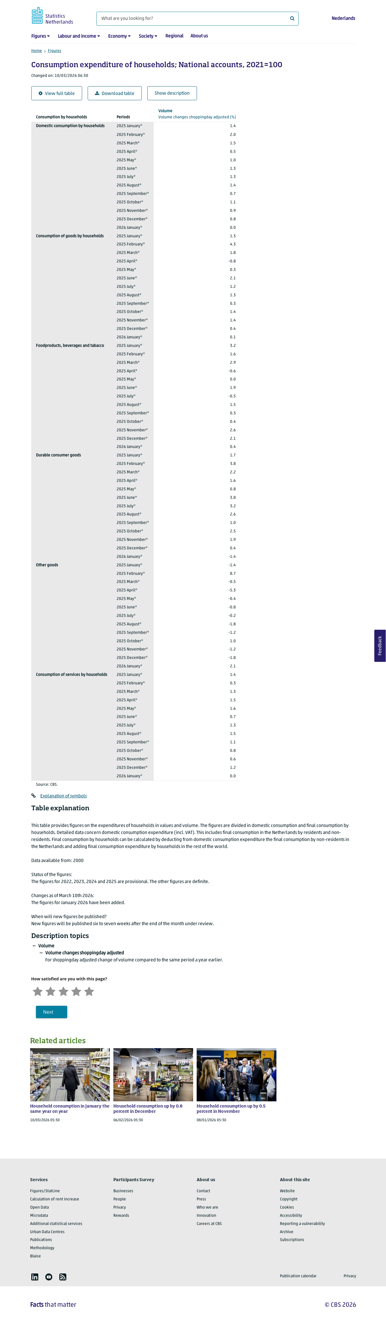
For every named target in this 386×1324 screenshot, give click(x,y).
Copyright (288, 1199)
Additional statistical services (56, 1224)
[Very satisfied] (89, 991)
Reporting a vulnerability (302, 1224)
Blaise (35, 1256)
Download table (114, 93)
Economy (117, 36)
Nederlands (343, 18)
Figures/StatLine (45, 1191)
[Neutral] (63, 991)
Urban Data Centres (47, 1232)
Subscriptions (292, 1240)
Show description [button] (172, 93)
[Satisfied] (76, 991)
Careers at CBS (209, 1224)
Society (146, 36)
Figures (38, 36)
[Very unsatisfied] (37, 991)
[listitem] (34, 1277)
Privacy (119, 1207)
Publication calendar (298, 1276)
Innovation (206, 1216)
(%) (197, 113)
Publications (41, 1240)
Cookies (287, 1207)
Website (287, 1191)
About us (199, 36)
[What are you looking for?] (197, 19)
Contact (203, 1191)
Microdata (39, 1216)
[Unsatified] (50, 991)
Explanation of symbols (63, 796)
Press (201, 1199)
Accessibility (291, 1216)
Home (36, 51)
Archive (286, 1232)
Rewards (121, 1216)
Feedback (380, 645)
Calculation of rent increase (54, 1199)
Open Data (39, 1207)
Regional (174, 36)
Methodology (42, 1248)
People (119, 1199)
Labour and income (77, 36)
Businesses (123, 1191)
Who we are (207, 1207)
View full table (57, 93)
